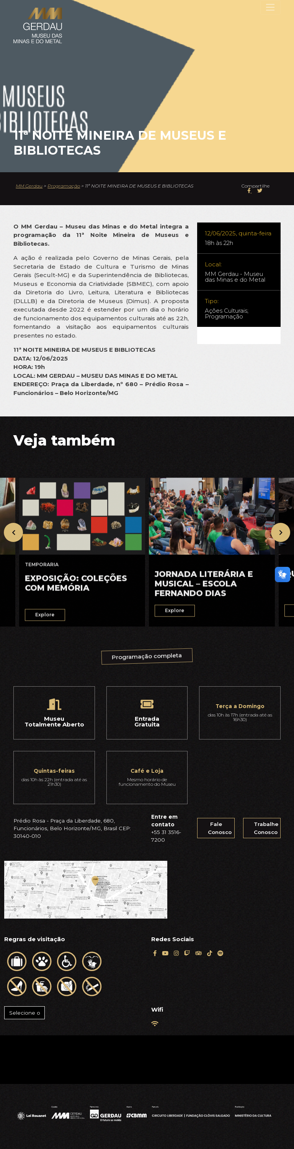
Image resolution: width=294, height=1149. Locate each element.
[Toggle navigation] (270, 7)
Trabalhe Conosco (266, 828)
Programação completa (147, 657)
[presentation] (13, 532)
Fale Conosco (220, 828)
